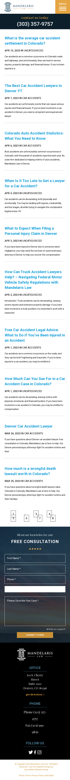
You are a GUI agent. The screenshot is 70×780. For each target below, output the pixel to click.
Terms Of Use (25, 775)
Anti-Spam (49, 775)
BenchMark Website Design (36, 770)
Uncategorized (33, 50)
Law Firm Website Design (39, 767)
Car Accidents (31, 98)
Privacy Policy (38, 775)
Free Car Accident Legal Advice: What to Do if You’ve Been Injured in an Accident (35, 335)
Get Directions (34, 694)
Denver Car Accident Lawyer (29, 426)
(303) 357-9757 (35, 24)
